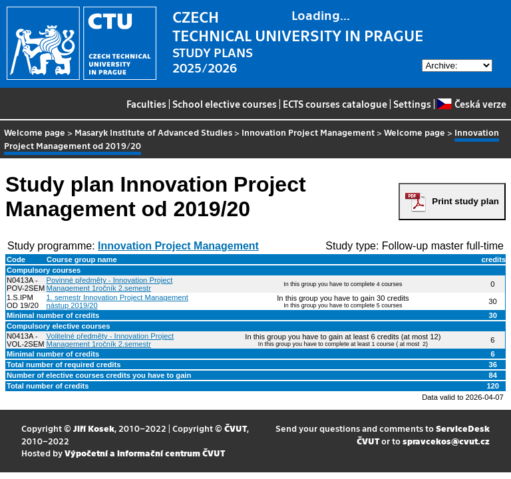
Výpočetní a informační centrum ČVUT (145, 453)
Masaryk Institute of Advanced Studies (153, 132)
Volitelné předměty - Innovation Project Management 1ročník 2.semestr (110, 340)
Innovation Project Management (308, 132)
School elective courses (224, 104)
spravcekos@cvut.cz (446, 441)
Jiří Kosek (93, 428)
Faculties (146, 104)
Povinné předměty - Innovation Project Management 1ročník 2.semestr (110, 284)
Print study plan (465, 201)
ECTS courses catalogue (335, 104)
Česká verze (471, 104)
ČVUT (235, 428)
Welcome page (34, 132)
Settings (412, 104)
